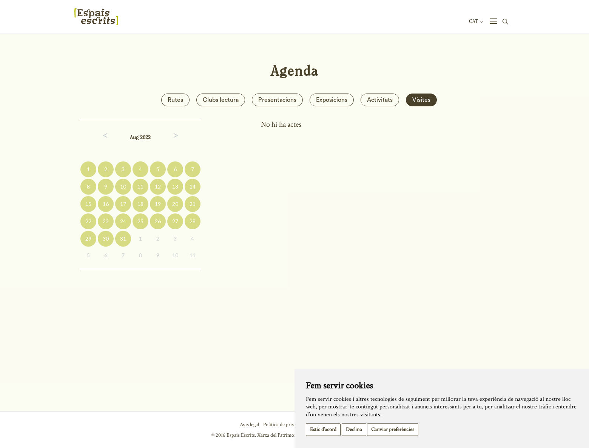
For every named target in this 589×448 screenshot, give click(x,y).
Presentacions (277, 100)
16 (106, 204)
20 (175, 204)
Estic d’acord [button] (323, 429)
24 (123, 221)
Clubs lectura (221, 100)
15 (88, 204)
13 (175, 186)
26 (158, 221)
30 (106, 238)
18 (140, 204)
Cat (476, 21)
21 (193, 204)
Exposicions (331, 100)
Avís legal (249, 424)
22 (88, 221)
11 (140, 186)
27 (175, 221)
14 (193, 186)
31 (123, 238)
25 (140, 221)
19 (158, 204)
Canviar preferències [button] (392, 429)
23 (106, 221)
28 (193, 221)
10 (123, 186)
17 (123, 204)
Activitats (380, 100)
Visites (421, 100)
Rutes (175, 100)
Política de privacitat (284, 424)
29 (88, 238)
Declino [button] (354, 429)
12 (158, 186)
